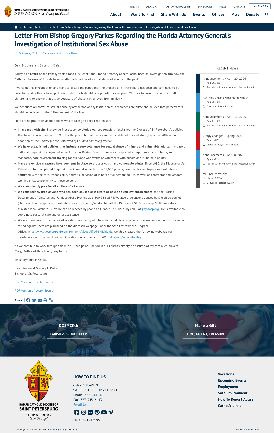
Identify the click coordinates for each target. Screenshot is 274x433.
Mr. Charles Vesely (215, 174)
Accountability (55, 53)
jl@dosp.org (150, 209)
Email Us (80, 404)
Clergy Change (214, 144)
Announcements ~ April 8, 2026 (223, 155)
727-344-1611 (95, 395)
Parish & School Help (68, 334)
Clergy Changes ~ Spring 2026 (223, 136)
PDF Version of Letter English (34, 282)
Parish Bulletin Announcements (222, 87)
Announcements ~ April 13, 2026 (224, 117)
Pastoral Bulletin (247, 87)
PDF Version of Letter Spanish (35, 290)
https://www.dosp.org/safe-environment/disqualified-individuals (69, 231)
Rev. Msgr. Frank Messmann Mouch (225, 98)
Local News (71, 53)
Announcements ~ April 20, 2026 (224, 78)
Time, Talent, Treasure (205, 334)
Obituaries (212, 106)
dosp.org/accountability (125, 237)
